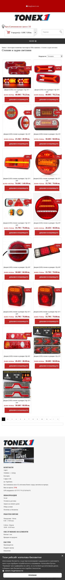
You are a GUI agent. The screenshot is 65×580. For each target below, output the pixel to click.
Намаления (7, 551)
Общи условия (8, 507)
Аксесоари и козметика (14, 47)
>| (57, 419)
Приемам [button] (33, 575)
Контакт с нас (8, 534)
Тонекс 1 (4, 47)
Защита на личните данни (11, 504)
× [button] (62, 556)
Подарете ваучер (9, 548)
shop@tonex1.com (32, 6)
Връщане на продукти (10, 537)
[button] (32, 571)
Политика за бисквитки (11, 510)
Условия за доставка (10, 501)
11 (47, 419)
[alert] (32, 566)
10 (42, 419)
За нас (5, 498)
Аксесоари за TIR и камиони (31, 47)
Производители (8, 545)
